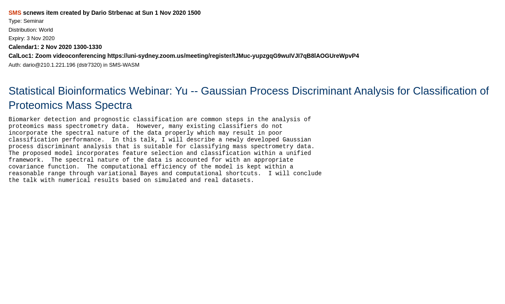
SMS (14, 12)
